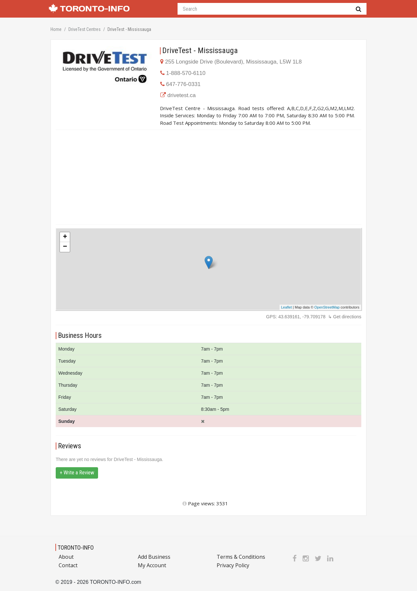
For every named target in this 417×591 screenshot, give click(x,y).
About (66, 556)
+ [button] (65, 237)
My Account (152, 565)
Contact (68, 565)
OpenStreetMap (327, 307)
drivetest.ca (181, 95)
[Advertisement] (208, 177)
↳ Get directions (344, 316)
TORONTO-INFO (76, 547)
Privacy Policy (233, 565)
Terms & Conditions (241, 556)
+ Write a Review (77, 472)
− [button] (65, 247)
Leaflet (286, 307)
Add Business (154, 556)
